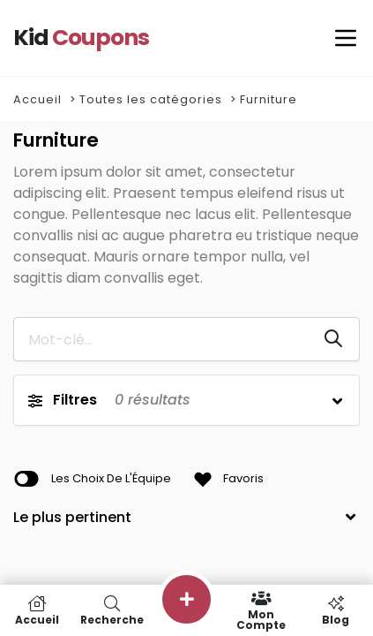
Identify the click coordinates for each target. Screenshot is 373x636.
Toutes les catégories (150, 99)
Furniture (268, 99)
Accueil (37, 99)
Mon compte (261, 610)
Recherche (112, 610)
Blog (335, 610)
